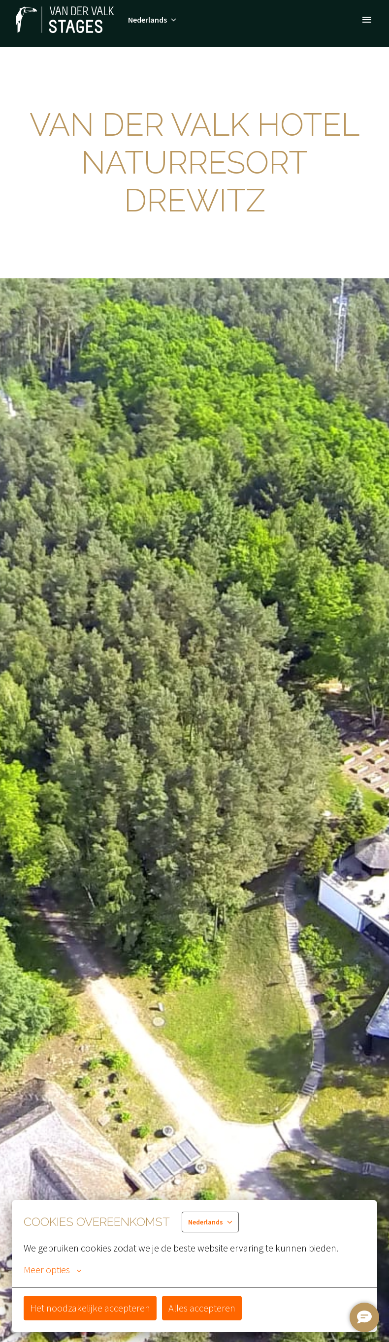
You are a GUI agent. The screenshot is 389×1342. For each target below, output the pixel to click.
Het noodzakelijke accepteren (90, 1308)
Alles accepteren (201, 1308)
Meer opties (52, 1270)
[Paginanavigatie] (367, 20)
